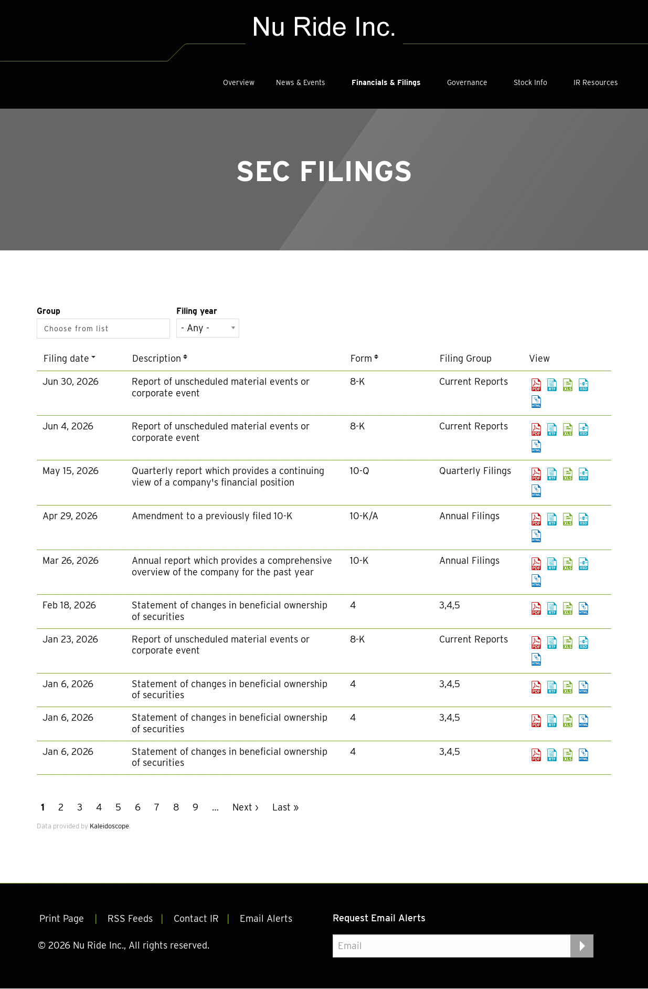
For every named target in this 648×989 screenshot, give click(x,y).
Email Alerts (266, 919)
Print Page (63, 919)
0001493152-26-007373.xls (568, 608)
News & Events (300, 82)
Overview (238, 82)
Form (361, 358)
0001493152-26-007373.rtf (552, 608)
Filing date (66, 358)
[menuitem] (239, 82)
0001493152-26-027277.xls (568, 429)
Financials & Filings (386, 82)
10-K (359, 560)
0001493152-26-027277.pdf (536, 429)
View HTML (536, 401)
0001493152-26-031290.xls (568, 385)
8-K (357, 381)
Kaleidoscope (109, 826)
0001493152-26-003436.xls (568, 642)
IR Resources (595, 82)
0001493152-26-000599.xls (568, 721)
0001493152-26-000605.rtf (552, 687)
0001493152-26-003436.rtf (552, 642)
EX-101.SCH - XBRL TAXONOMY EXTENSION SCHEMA (583, 385)
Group (48, 311)
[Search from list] (79, 328)
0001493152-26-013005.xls (568, 564)
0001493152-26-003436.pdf (536, 642)
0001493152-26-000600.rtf (552, 755)
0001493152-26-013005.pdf (536, 564)
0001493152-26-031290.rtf (552, 385)
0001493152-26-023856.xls (568, 474)
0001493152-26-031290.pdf (536, 385)
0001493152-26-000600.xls (568, 755)
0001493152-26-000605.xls (568, 687)
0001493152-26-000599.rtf (552, 721)
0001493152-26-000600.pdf (536, 755)
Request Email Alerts (379, 917)
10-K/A (364, 515)
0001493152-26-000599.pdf (536, 721)
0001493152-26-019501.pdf (536, 519)
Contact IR (196, 919)
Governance (467, 82)
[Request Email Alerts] (463, 946)
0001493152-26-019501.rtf (552, 519)
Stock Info (530, 82)
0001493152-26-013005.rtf (552, 564)
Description (156, 358)
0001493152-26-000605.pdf (536, 687)
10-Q (359, 470)
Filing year (196, 311)
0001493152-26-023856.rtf (552, 474)
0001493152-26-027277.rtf (552, 429)
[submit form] (581, 946)
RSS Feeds (130, 919)
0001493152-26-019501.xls (568, 519)
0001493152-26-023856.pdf (536, 474)
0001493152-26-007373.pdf (536, 608)
